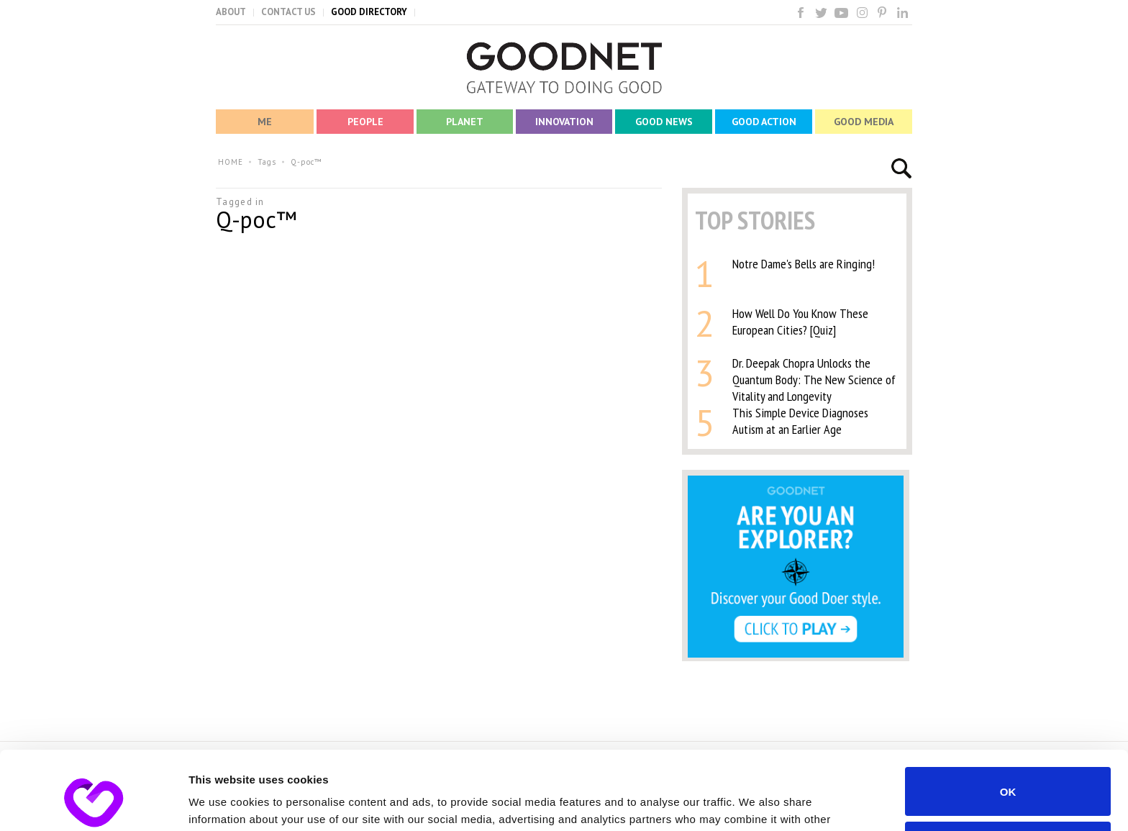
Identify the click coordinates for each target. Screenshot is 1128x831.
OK (1008, 718)
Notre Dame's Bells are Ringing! (803, 263)
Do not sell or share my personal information (1008, 772)
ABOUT (231, 12)
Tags (267, 162)
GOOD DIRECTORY (369, 12)
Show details (221, 802)
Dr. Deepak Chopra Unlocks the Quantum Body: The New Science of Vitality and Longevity (814, 379)
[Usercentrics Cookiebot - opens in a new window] (93, 803)
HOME (230, 162)
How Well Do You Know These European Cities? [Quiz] (800, 321)
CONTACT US (288, 12)
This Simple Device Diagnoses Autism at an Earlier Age (800, 420)
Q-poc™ (306, 162)
